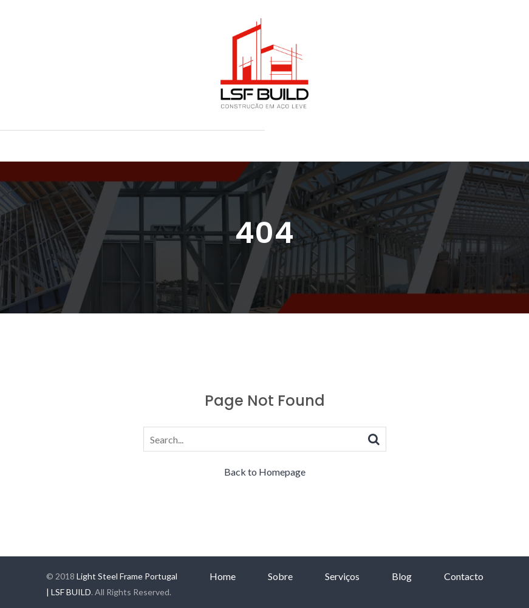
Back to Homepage (264, 471)
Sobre (280, 576)
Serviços (342, 576)
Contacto (463, 576)
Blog (402, 576)
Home (223, 576)
